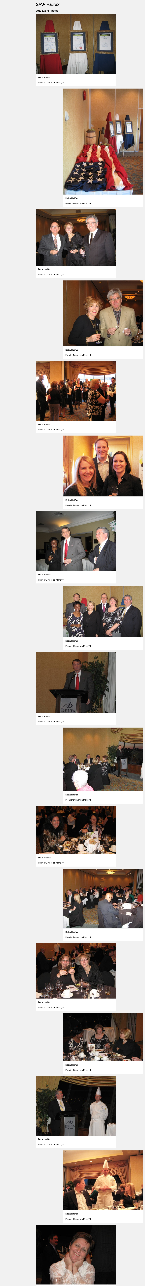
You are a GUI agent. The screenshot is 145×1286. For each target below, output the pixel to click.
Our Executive (9, 52)
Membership (8, 46)
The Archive (16, 57)
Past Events (13, 41)
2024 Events (8, 36)
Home (5, 30)
